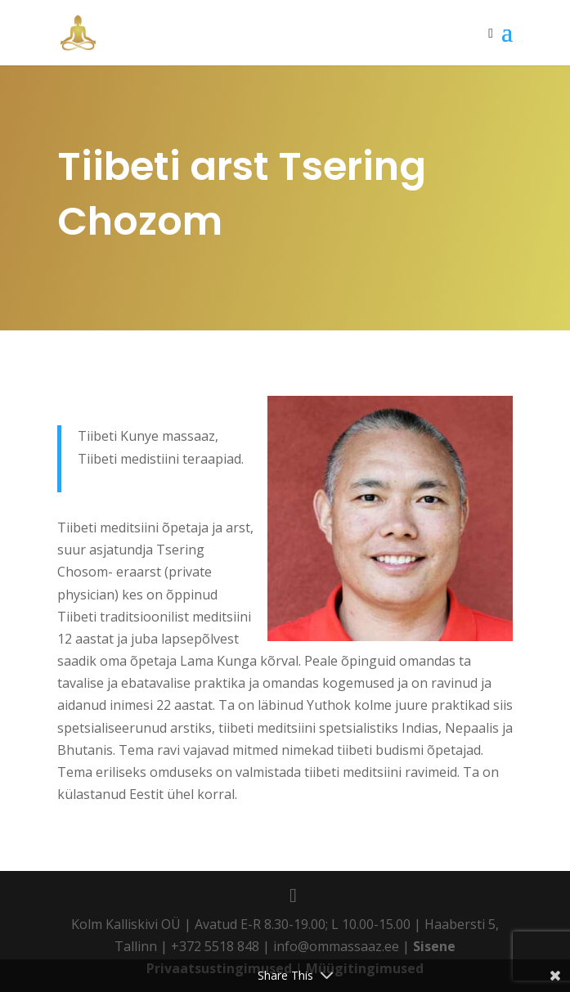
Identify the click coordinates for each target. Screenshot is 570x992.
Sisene (434, 946)
